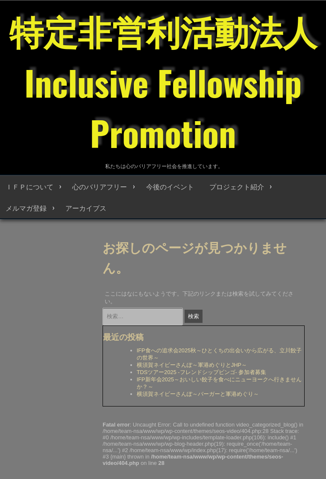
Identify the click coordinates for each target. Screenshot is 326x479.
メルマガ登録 (26, 208)
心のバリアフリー (99, 186)
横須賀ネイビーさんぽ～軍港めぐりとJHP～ (192, 365)
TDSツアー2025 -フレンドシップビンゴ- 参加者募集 (202, 372)
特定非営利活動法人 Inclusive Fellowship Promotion (163, 81)
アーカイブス (85, 208)
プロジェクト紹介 (236, 186)
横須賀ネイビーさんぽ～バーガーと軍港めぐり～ (198, 394)
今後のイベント (170, 186)
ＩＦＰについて (29, 186)
